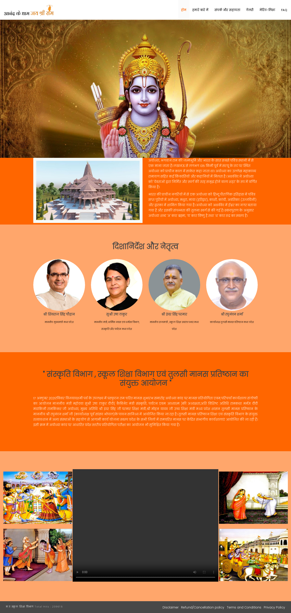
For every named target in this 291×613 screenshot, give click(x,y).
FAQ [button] (284, 10)
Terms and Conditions (244, 607)
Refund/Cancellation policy (202, 607)
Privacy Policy (274, 607)
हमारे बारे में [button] (200, 10)
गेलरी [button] (250, 10)
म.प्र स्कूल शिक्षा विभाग (20, 606)
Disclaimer (171, 607)
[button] (267, 10)
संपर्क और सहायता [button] (227, 10)
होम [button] (183, 10)
